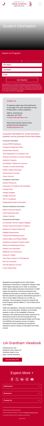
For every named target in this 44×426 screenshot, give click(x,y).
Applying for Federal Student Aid (14, 229)
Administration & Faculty (11, 173)
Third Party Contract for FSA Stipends (16, 258)
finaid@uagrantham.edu (15, 127)
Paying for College (9, 255)
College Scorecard (9, 196)
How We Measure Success (12, 265)
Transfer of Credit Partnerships (13, 166)
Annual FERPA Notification (12, 144)
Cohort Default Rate (9, 268)
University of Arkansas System (31, 412)
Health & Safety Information (12, 170)
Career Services (8, 176)
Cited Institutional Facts (11, 213)
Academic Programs (10, 160)
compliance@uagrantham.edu (17, 117)
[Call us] (4, 4)
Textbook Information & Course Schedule (17, 157)
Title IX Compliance (9, 199)
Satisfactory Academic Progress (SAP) (16, 242)
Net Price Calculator (10, 261)
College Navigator (9, 192)
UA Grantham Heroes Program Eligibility (16, 223)
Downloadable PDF (12, 360)
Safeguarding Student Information (14, 202)
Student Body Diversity (10, 150)
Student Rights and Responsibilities (15, 239)
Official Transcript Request (12, 210)
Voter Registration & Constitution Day (15, 154)
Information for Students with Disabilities (16, 186)
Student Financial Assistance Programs (16, 226)
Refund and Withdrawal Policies (14, 245)
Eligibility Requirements (11, 232)
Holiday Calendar (9, 216)
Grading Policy (8, 189)
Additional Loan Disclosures (12, 252)
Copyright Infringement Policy (13, 147)
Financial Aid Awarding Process (13, 235)
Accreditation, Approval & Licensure (15, 163)
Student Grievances (9, 183)
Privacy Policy (22, 418)
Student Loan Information (11, 248)
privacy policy (20, 90)
